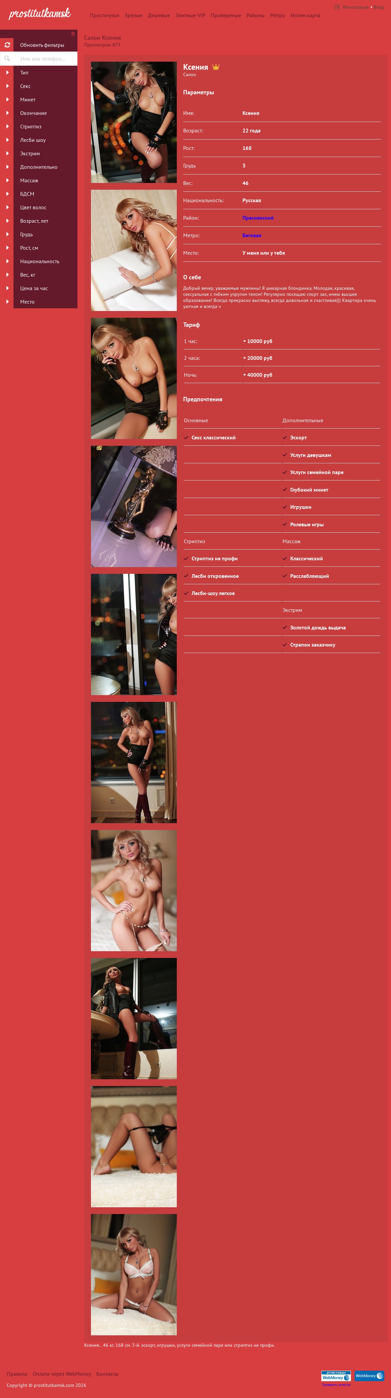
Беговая (251, 235)
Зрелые (133, 15)
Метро (277, 15)
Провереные (226, 15)
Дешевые (159, 15)
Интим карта (305, 15)
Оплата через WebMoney (62, 1373)
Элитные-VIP (190, 15)
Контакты (107, 1373)
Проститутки (104, 15)
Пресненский (258, 217)
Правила (17, 1373)
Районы (256, 15)
